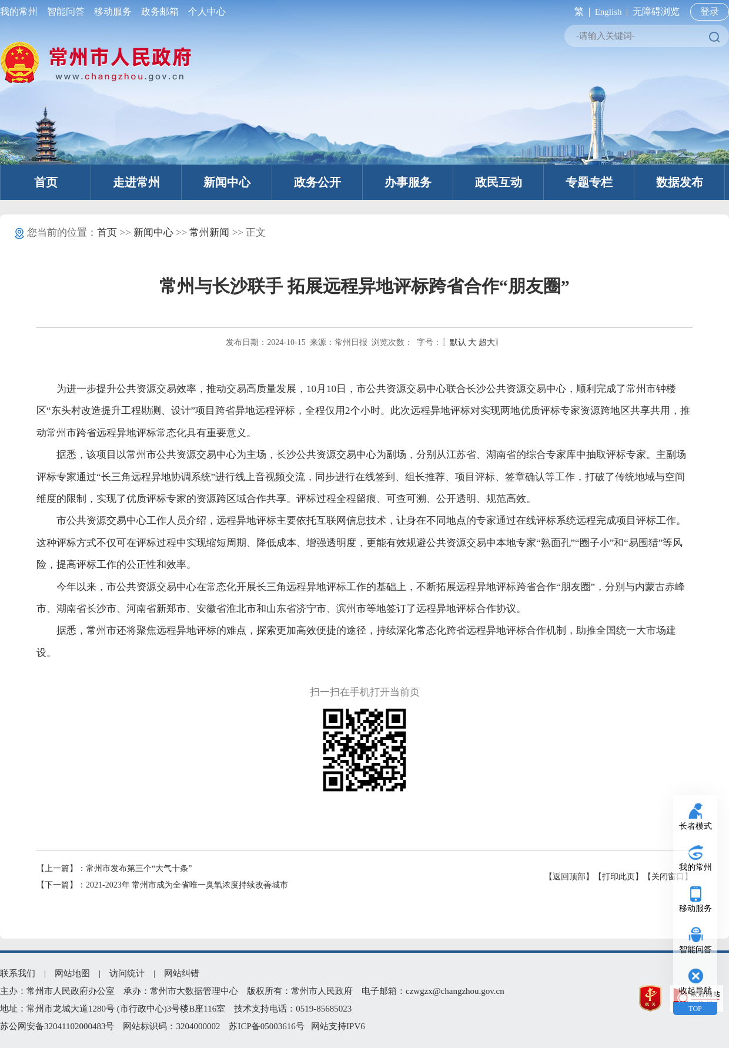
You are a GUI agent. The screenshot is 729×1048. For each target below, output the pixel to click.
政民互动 (498, 182)
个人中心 (204, 11)
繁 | (580, 11)
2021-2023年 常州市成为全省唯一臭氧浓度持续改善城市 (187, 884)
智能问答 (65, 11)
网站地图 (72, 973)
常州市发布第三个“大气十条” (139, 868)
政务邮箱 (159, 11)
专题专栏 (589, 182)
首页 (46, 182)
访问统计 (127, 973)
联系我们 (17, 973)
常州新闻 (209, 232)
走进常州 (136, 182)
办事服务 (408, 182)
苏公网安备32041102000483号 (57, 1026)
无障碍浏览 (656, 11)
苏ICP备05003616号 (266, 1026)
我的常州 (21, 11)
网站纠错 (181, 973)
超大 (487, 342)
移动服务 (112, 11)
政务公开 (317, 182)
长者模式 (695, 826)
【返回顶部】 (569, 876)
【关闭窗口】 (668, 876)
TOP (694, 1009)
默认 (458, 342)
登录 (709, 11)
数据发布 (679, 182)
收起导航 (695, 990)
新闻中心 (226, 182)
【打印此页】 (618, 876)
